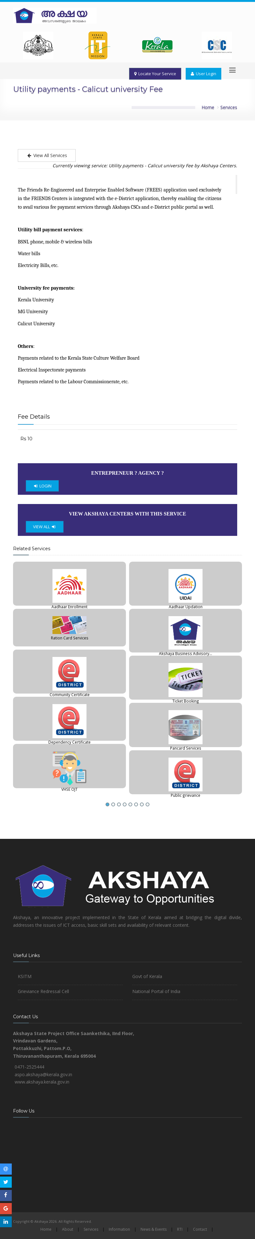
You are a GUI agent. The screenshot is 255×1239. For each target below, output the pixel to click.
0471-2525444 (29, 1067)
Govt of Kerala (147, 976)
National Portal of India (156, 991)
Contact (200, 1229)
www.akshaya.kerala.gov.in (42, 1082)
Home (208, 107)
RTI (180, 1229)
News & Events (154, 1229)
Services (228, 107)
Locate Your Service (155, 73)
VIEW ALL (44, 526)
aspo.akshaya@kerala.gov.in (43, 1074)
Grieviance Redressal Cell (43, 991)
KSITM (24, 976)
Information (119, 1229)
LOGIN (42, 486)
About (67, 1229)
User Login (203, 73)
